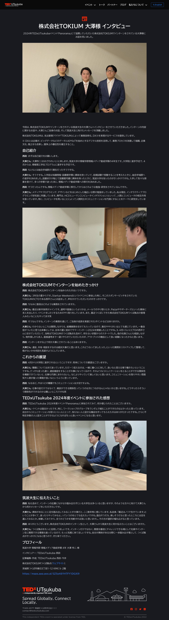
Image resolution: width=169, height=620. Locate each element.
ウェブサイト (58, 563)
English (157, 4)
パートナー (112, 5)
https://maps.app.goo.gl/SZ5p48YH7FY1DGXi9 (51, 574)
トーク (102, 5)
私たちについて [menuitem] (136, 5)
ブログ (123, 5)
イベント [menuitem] (88, 5)
